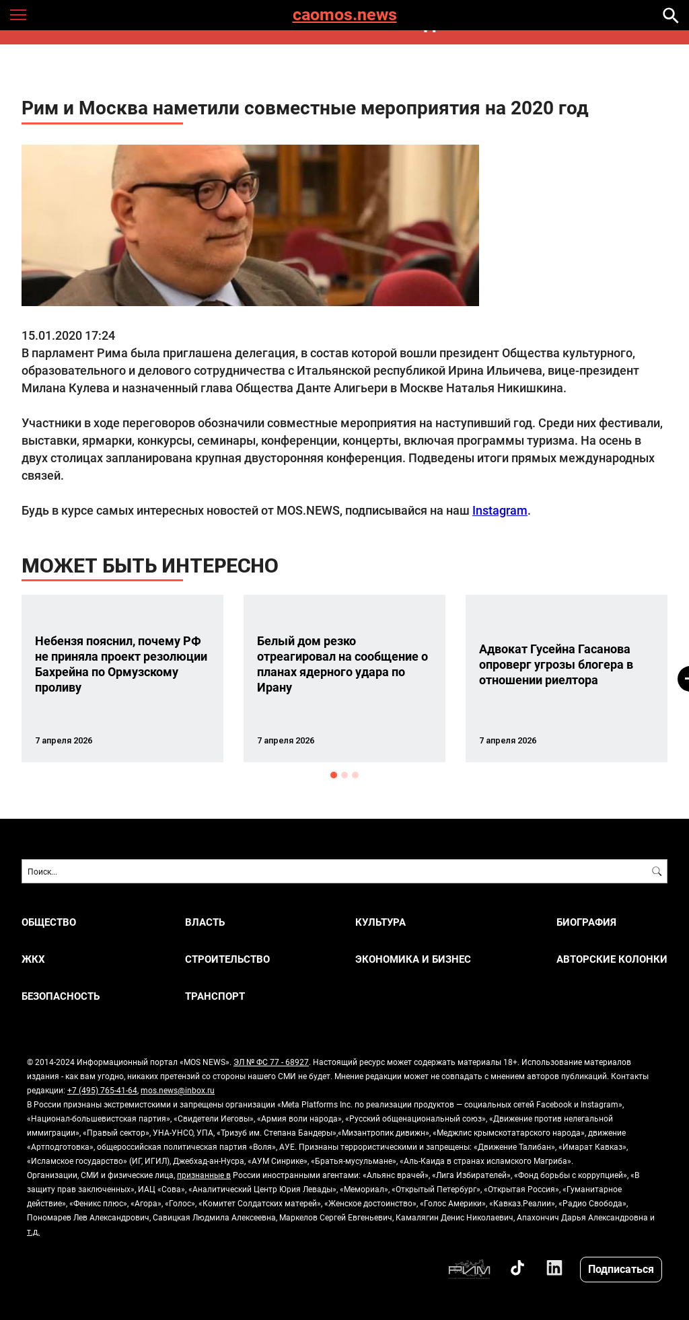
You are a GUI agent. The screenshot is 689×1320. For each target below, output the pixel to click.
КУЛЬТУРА (380, 922)
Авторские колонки (611, 959)
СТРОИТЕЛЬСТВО (227, 959)
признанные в (204, 1174)
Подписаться (621, 1268)
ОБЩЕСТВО (49, 922)
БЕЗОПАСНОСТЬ (61, 996)
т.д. (33, 1231)
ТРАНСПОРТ (215, 996)
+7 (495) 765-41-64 (102, 1090)
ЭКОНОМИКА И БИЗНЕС (413, 959)
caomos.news (345, 15)
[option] (122, 678)
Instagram (500, 510)
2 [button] (344, 775)
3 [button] (355, 775)
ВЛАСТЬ (205, 922)
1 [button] (333, 775)
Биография (586, 922)
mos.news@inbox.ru (178, 1090)
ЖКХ (33, 959)
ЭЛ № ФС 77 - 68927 (271, 1061)
